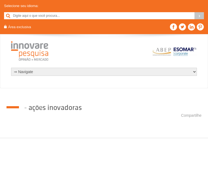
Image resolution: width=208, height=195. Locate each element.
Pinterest (200, 27)
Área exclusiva (19, 27)
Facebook (173, 27)
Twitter (182, 27)
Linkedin (191, 27)
